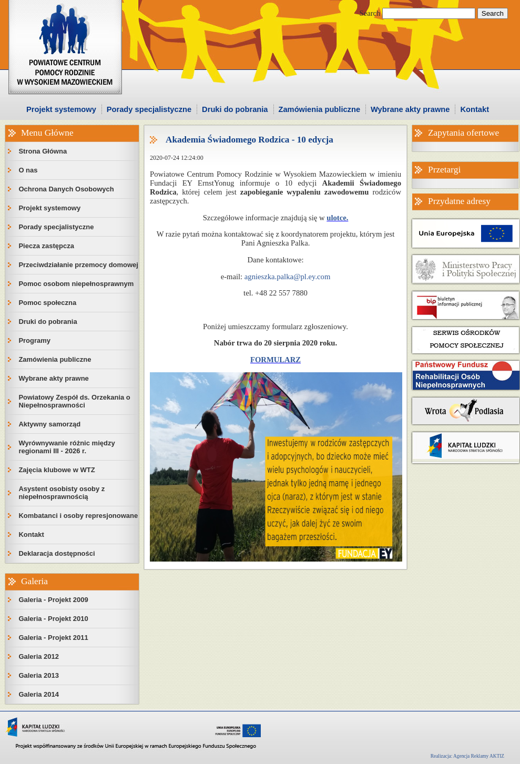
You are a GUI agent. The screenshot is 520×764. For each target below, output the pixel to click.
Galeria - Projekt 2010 (53, 619)
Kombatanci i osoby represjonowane (78, 515)
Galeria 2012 (38, 656)
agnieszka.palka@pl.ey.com (287, 276)
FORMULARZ (275, 359)
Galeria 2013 (38, 675)
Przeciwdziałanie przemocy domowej (78, 265)
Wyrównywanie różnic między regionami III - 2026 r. (66, 447)
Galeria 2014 (38, 694)
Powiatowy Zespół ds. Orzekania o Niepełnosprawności (74, 401)
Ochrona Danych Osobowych (66, 189)
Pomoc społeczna (47, 303)
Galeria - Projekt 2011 (53, 637)
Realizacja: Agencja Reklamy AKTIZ (467, 756)
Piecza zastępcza (46, 246)
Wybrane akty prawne (410, 109)
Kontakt (474, 109)
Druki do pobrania (235, 109)
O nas (27, 170)
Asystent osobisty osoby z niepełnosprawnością (61, 493)
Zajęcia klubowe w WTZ (56, 470)
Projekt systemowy (61, 109)
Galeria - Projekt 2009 (53, 600)
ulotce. (337, 217)
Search (370, 13)
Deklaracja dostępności (56, 553)
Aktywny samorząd (49, 424)
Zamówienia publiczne (320, 109)
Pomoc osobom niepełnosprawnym (76, 284)
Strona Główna (42, 151)
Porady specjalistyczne (149, 109)
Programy (34, 340)
